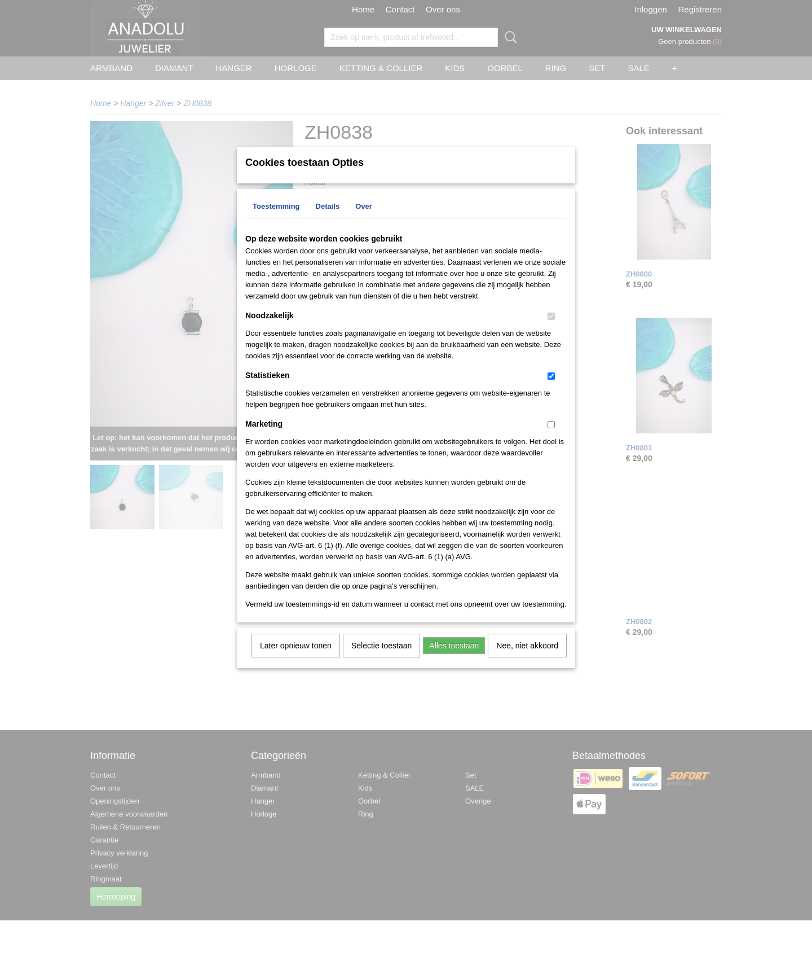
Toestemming (276, 221)
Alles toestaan (454, 660)
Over (363, 221)
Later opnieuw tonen (296, 660)
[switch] (551, 331)
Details (328, 221)
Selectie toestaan (381, 660)
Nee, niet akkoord (527, 660)
